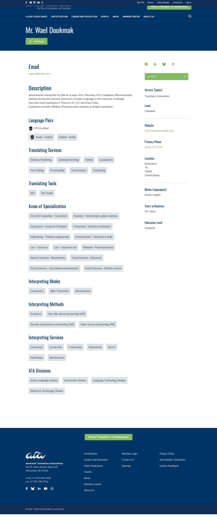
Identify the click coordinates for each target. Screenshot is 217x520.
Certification (59, 22)
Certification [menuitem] (90, 459)
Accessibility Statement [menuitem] (172, 465)
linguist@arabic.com (39, 79)
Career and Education (84, 22)
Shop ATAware (163, 2)
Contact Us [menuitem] (128, 465)
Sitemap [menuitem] (126, 471)
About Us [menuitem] (89, 495)
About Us (148, 22)
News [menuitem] (87, 483)
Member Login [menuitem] (129, 459)
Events (105, 22)
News (116, 22)
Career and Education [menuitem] (96, 465)
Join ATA (140, 2)
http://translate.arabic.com (159, 136)
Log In (188, 2)
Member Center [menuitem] (92, 489)
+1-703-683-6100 (41, 483)
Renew (151, 2)
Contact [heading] (151, 82)
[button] (169, 12)
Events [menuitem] (88, 477)
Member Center (131, 22)
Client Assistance (36, 22)
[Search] (189, 22)
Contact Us (177, 2)
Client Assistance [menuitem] (93, 471)
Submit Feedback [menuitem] (169, 471)
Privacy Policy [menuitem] (167, 459)
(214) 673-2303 (154, 152)
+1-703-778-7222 (38, 487)
